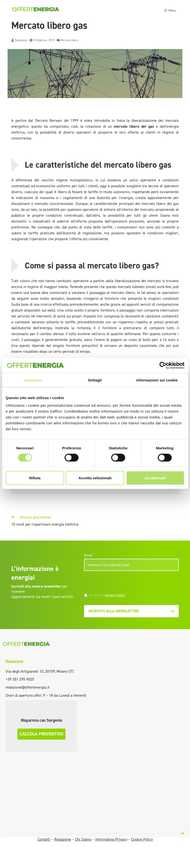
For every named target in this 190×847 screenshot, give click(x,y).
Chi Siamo (83, 839)
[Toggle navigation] (170, 10)
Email (89, 555)
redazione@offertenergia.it (28, 687)
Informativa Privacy (111, 839)
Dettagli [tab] (95, 380)
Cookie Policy (142, 839)
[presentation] (117, 582)
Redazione (21, 40)
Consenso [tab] (33, 380)
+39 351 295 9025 (20, 679)
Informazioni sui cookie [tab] (157, 380)
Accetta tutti (155, 478)
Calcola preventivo (41, 734)
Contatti (44, 839)
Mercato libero (69, 40)
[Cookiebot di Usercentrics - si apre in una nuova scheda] (162, 365)
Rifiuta (35, 478)
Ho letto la (108, 595)
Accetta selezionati (95, 478)
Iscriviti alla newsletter (131, 611)
